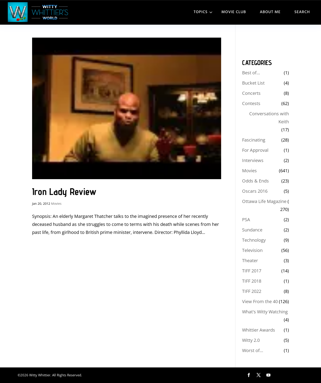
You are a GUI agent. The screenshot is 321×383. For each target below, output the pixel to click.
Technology (254, 240)
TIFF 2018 (251, 281)
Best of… (251, 73)
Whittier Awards (258, 330)
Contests (251, 103)
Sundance (252, 230)
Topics (201, 12)
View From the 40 (260, 301)
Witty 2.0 (251, 340)
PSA (246, 220)
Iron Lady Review (64, 191)
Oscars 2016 (255, 191)
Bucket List (253, 83)
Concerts (251, 93)
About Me (270, 12)
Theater (250, 260)
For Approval (255, 150)
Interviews (252, 160)
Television (252, 250)
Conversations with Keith (269, 118)
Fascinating (253, 140)
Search (302, 12)
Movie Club (233, 12)
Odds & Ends (255, 181)
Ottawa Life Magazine (264, 201)
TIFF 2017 (251, 271)
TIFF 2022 (251, 291)
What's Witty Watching (265, 312)
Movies (56, 203)
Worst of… (252, 350)
